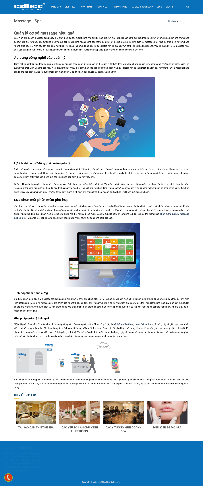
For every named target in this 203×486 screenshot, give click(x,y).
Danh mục (174, 21)
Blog (159, 7)
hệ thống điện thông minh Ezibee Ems (133, 324)
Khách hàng (120, 7)
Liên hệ (170, 7)
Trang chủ (55, 7)
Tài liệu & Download (142, 7)
